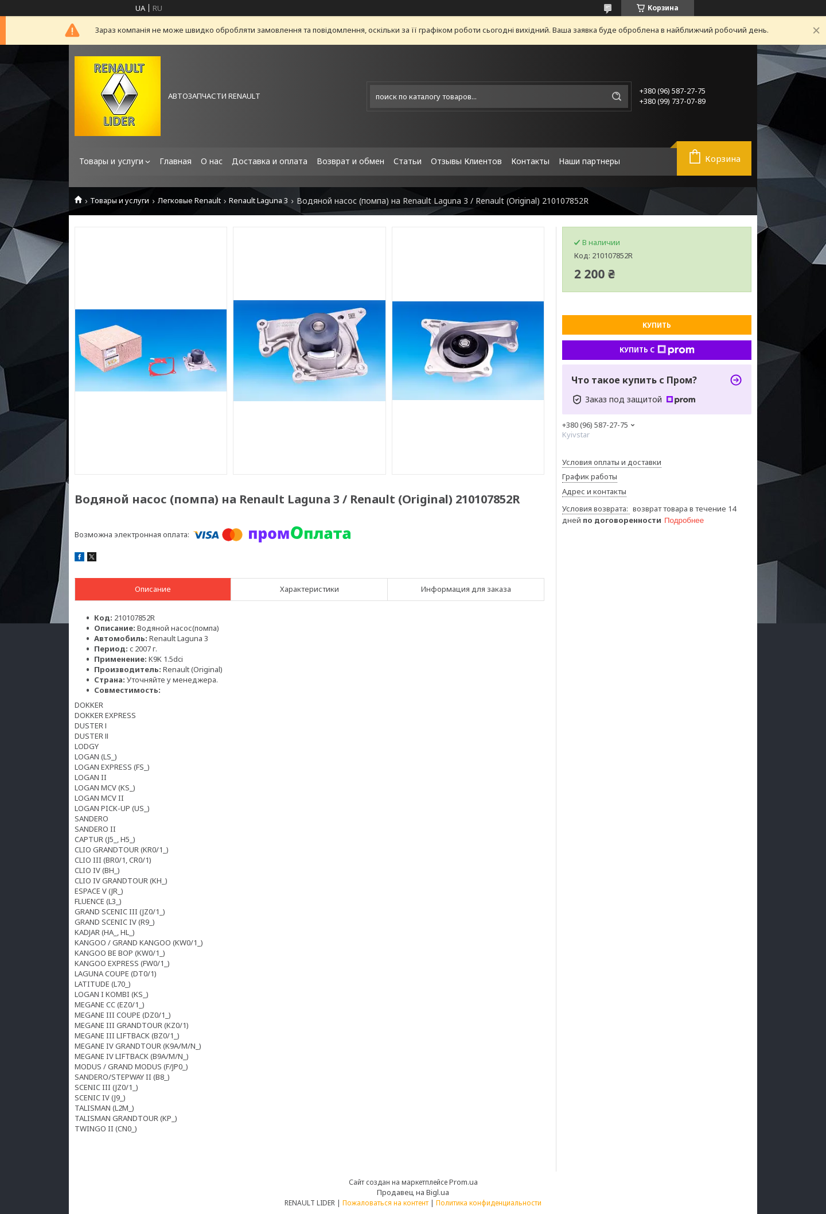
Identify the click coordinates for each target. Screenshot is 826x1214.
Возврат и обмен (350, 161)
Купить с (657, 350)
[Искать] (616, 96)
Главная (175, 161)
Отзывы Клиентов (466, 161)
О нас (212, 161)
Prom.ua (463, 1182)
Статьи (407, 161)
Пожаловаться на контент (385, 1203)
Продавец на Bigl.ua (413, 1192)
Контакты (530, 161)
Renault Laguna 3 (258, 200)
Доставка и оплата (269, 161)
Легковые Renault (189, 200)
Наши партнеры (589, 161)
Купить (656, 325)
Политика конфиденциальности (488, 1203)
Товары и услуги (111, 161)
